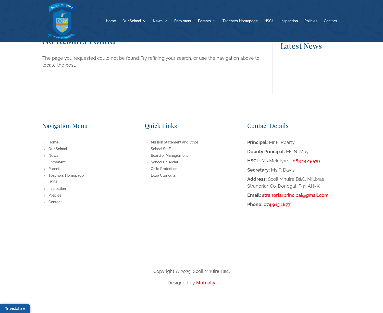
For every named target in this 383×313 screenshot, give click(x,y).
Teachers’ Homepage (240, 21)
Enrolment (182, 21)
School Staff (161, 149)
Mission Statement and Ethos (175, 142)
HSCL (269, 21)
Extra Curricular (164, 175)
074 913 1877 (277, 204)
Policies (310, 21)
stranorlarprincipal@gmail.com (295, 195)
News (158, 21)
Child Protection (164, 169)
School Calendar (164, 162)
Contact (330, 21)
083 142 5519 (306, 160)
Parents (204, 21)
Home (111, 21)
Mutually (205, 282)
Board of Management (169, 155)
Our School (131, 21)
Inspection (289, 21)
